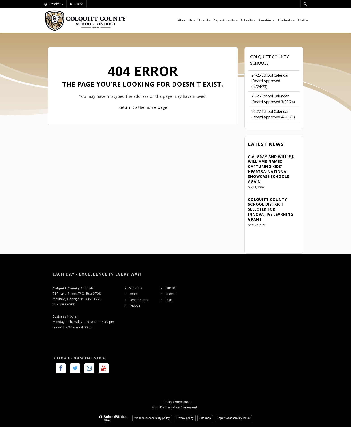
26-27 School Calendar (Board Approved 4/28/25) (273, 114)
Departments (138, 300)
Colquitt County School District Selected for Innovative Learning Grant (270, 209)
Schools (134, 306)
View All (254, 237)
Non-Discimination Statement (174, 407)
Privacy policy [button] (185, 418)
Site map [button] (205, 418)
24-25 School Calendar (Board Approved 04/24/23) (270, 82)
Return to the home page (142, 107)
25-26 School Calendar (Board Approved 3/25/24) (273, 99)
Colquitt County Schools (269, 60)
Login (169, 300)
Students (171, 294)
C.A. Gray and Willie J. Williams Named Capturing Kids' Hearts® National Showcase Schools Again (271, 169)
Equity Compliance (176, 401)
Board (133, 294)
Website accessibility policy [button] (152, 418)
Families (170, 288)
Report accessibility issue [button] (233, 418)
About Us (135, 288)
